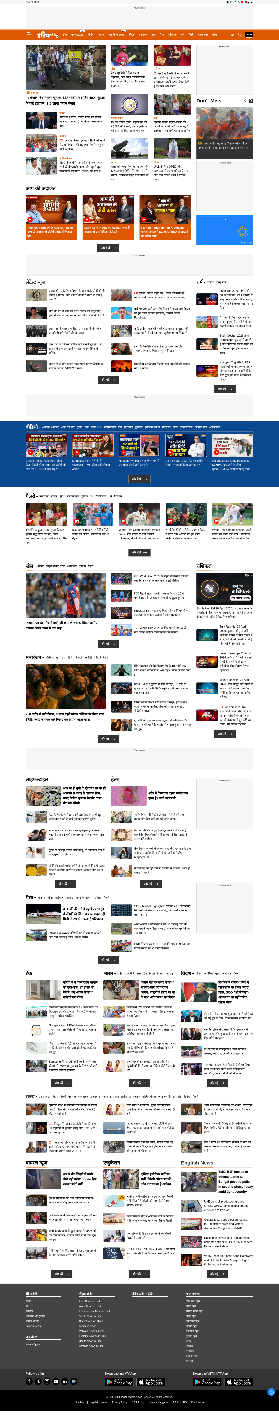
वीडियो (91, 34)
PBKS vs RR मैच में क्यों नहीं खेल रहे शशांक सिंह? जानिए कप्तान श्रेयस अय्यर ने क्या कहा (61, 625)
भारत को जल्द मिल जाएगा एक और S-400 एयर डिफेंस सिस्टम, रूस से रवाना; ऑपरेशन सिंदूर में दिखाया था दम (129, 173)
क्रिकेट (41, 566)
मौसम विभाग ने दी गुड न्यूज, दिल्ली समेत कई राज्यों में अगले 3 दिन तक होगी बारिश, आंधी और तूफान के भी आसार (150, 1146)
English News (33, 1326)
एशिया (199, 973)
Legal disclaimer (98, 1402)
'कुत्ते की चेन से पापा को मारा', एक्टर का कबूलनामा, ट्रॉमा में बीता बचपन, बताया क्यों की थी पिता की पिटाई (76, 313)
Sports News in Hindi (90, 1316)
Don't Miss (208, 100)
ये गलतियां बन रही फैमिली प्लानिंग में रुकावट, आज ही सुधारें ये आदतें (162, 870)
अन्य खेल (72, 566)
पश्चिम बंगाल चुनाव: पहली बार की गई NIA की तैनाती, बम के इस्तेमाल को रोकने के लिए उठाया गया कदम (129, 126)
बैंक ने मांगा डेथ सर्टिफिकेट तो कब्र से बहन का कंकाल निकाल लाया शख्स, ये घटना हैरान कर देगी (227, 1146)
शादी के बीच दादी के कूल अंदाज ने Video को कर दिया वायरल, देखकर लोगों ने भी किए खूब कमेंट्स (72, 1235)
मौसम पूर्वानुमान (33, 1344)
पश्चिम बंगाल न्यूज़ (194, 1311)
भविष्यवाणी (110, 427)
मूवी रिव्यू (60, 657)
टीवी (70, 657)
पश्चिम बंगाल (32, 93)
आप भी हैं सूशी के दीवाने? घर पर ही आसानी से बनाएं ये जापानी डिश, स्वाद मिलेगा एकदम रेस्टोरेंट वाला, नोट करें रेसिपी (84, 796)
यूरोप (217, 973)
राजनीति (129, 973)
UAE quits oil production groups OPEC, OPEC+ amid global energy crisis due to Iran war (226, 1206)
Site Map (80, 1402)
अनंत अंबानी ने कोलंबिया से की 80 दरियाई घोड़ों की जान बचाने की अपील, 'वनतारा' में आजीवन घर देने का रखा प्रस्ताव (162, 928)
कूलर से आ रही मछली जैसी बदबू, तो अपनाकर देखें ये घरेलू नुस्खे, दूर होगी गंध (76, 852)
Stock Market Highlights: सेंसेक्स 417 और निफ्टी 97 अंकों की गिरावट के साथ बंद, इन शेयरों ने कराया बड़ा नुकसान (162, 910)
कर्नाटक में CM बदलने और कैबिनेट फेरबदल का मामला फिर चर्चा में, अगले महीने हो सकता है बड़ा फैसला (150, 1011)
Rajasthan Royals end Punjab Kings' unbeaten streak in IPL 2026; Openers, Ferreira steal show (228, 1242)
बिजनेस (118, 496)
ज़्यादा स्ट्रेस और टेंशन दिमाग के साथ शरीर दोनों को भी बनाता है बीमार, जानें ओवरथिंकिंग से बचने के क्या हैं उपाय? (77, 295)
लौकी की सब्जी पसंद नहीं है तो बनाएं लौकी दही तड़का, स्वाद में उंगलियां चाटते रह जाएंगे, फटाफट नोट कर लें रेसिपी (77, 870)
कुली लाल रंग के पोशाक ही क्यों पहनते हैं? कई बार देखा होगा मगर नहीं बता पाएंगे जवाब (73, 1217)
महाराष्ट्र (169, 973)
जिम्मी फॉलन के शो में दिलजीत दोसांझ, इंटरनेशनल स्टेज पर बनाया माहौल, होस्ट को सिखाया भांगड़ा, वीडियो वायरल (160, 706)
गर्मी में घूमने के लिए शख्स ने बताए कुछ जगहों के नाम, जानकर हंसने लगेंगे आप (72, 1253)
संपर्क (28, 1301)
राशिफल (172, 34)
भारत (101, 34)
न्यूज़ (87, 427)
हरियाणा (114, 1096)
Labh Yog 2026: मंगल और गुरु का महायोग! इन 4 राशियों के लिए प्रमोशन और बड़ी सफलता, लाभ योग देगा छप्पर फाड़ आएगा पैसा (236, 299)
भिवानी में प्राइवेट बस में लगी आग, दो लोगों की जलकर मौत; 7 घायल (162, 366)
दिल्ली (160, 973)
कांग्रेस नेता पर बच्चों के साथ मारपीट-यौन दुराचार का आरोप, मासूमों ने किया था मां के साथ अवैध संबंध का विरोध (158, 990)
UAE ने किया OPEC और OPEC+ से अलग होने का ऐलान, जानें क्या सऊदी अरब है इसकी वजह (171, 173)
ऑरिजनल (214, 427)
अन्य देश (226, 973)
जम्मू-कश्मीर (164, 1096)
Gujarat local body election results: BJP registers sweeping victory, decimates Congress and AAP (226, 1224)
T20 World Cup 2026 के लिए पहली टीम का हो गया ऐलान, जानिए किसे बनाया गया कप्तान (160, 630)
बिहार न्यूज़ (191, 1316)
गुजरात (62, 136)
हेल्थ (214, 34)
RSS (175, 1402)
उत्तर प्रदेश (141, 973)
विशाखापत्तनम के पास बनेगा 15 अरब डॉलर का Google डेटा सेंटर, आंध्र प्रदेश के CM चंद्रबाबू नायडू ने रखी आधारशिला (73, 1011)
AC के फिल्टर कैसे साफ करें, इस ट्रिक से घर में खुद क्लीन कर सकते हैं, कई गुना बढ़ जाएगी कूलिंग (75, 817)
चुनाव (79, 427)
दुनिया (84, 496)
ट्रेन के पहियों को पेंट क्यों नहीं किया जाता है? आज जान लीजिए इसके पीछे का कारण (71, 1200)
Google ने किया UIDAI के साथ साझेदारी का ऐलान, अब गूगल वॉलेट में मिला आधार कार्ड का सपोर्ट (73, 1029)
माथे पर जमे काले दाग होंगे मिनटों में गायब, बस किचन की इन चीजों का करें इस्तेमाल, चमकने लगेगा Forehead (162, 313)
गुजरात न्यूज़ (191, 1336)
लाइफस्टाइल (186, 427)
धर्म (182, 34)
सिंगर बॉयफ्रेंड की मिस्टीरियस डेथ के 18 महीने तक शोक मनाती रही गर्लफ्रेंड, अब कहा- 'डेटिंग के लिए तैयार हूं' (162, 670)
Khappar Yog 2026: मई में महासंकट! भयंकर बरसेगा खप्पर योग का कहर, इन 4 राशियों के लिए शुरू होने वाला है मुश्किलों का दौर (236, 371)
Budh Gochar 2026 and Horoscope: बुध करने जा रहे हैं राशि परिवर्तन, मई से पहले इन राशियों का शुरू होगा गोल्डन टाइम (236, 344)
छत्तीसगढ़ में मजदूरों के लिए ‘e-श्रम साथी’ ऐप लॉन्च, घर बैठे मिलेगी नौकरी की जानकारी (75, 330)
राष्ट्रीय (120, 973)
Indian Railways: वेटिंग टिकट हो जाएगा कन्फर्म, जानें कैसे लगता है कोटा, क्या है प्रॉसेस (75, 935)
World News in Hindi (90, 1306)
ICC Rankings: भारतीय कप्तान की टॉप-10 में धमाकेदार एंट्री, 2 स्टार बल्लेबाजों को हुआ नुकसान (159, 595)
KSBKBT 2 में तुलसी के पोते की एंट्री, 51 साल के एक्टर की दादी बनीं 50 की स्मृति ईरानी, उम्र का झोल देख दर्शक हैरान (161, 688)
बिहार (152, 973)
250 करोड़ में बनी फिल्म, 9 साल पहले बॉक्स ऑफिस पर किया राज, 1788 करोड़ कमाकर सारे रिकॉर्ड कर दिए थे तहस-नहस (65, 717)
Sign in (249, 2)
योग (120, 427)
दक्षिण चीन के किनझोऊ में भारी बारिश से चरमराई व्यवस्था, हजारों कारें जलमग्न (225, 1051)
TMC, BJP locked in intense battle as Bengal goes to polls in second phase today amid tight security (235, 1181)
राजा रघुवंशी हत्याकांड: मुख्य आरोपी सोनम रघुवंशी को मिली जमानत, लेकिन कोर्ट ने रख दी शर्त (151, 1066)
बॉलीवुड (50, 657)
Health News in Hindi (90, 1341)
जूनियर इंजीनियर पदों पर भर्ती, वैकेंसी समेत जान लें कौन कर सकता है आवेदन (156, 1179)
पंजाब (105, 1096)
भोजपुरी (78, 657)
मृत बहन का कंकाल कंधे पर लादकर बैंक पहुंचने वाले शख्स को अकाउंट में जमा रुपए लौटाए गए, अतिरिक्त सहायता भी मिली (151, 1029)
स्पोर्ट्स (54, 496)
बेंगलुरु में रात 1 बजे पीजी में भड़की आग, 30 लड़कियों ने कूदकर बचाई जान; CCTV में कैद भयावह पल (72, 1128)
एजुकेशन (111, 1163)
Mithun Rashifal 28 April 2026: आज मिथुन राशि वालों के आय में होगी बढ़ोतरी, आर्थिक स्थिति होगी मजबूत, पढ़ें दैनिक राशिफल (236, 656)
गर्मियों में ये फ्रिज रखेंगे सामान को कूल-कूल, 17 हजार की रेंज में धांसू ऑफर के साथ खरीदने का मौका (80, 990)
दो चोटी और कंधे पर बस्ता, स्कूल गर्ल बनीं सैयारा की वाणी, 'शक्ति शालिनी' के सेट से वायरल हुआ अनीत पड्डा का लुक (162, 724)
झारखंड (177, 1096)
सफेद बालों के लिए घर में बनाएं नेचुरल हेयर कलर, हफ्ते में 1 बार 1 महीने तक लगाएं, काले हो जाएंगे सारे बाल (76, 834)
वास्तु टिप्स (221, 282)
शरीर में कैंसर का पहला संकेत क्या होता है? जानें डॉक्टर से (168, 796)
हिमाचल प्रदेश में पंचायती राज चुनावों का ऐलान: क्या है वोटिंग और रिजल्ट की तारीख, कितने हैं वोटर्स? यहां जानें (151, 1048)
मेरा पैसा (97, 897)
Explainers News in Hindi (93, 1336)
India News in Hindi (89, 1301)
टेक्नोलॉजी (101, 496)
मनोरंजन (143, 34)
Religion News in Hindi (91, 1331)
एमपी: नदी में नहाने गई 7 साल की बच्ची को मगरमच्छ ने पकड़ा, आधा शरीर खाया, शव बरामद (159, 295)
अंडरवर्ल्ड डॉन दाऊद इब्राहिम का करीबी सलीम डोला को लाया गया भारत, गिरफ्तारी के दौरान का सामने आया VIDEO (72, 1147)
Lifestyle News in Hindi (91, 1346)
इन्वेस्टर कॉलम (32, 1321)
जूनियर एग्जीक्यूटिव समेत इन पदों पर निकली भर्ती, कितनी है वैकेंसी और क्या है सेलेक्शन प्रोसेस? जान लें (150, 1201)
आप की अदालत (41, 188)
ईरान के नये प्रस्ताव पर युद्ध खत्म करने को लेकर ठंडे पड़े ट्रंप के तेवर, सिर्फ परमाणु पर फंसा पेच (228, 1016)
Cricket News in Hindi (91, 1321)
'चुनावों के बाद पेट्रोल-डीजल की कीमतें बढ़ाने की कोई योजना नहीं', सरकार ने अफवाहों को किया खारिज (172, 126)
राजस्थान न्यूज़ (192, 1331)
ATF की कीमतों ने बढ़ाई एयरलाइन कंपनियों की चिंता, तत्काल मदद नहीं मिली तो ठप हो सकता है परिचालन (84, 914)
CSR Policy (138, 1402)
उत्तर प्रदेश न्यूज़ (193, 1301)
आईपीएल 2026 (117, 34)
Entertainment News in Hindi (94, 1311)
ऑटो (50, 897)
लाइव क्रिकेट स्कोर (55, 566)
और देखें (108, 248)
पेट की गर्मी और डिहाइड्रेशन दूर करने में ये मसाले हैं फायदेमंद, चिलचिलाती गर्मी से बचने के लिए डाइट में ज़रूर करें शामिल (160, 834)
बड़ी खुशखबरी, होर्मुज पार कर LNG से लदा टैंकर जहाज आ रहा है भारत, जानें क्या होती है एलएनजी (150, 1128)
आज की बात (68, 427)
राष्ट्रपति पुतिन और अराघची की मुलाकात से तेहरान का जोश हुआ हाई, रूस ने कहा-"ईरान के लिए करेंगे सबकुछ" (228, 1034)
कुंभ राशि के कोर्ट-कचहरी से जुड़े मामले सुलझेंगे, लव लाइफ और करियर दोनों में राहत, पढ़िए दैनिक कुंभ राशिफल (75, 348)
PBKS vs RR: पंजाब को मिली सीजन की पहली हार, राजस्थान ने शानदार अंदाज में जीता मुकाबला (162, 613)
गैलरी (191, 34)
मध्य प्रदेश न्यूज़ (192, 1321)
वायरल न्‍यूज (36, 1163)
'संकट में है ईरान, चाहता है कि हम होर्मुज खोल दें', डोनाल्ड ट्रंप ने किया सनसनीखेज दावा (80, 121)
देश (91, 496)
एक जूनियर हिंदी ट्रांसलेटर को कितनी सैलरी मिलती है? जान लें (149, 1235)
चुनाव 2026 (77, 34)
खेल (153, 34)
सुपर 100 (96, 427)
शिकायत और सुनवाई (35, 1316)
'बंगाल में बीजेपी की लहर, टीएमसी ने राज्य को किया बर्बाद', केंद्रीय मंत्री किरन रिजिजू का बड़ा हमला (228, 1128)
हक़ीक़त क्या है (152, 427)
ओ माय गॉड (201, 427)
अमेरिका (208, 973)
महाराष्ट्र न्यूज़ (191, 1326)
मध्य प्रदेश (83, 1096)
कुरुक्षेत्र (139, 427)
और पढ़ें (108, 380)
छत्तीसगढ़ (126, 1096)
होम (65, 34)
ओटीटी (88, 657)
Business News (87, 1326)
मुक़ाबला (128, 427)
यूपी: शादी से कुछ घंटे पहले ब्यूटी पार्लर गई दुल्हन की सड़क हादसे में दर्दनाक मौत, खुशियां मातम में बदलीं (161, 330)
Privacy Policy (119, 1402)
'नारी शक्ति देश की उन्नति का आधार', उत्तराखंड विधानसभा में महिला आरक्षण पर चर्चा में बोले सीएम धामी (228, 1109)
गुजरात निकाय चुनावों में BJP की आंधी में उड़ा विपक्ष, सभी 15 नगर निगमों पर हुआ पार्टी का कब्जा (82, 145)
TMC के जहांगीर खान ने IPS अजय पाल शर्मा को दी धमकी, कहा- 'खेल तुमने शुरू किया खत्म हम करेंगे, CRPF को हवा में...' (81, 167)
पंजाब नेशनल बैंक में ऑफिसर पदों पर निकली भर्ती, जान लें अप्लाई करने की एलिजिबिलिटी (150, 1218)
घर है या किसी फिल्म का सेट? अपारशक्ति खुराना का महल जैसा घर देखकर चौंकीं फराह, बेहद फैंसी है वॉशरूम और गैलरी (171, 80)
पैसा (162, 34)
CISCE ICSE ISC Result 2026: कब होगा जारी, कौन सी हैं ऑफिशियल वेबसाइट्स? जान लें (151, 1253)
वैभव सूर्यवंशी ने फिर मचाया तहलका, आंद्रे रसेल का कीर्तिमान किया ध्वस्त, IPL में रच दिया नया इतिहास (128, 79)
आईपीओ (59, 897)
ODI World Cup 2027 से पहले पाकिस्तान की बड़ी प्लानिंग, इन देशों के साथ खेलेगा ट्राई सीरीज (161, 578)
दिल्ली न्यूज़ (191, 1306)
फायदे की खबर (83, 897)
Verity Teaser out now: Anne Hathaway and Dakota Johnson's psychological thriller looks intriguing (228, 1260)
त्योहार (210, 282)
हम (27, 1306)
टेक (29, 973)
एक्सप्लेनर (203, 34)
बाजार (69, 897)
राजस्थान (95, 1096)
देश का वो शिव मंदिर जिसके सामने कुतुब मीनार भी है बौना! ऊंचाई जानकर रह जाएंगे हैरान (235, 322)
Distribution (197, 1402)
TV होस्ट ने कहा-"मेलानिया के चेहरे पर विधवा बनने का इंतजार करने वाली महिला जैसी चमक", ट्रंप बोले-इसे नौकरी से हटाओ (227, 1069)
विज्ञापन (29, 1311)
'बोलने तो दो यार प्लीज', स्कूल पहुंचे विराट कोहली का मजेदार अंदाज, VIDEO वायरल (76, 366)
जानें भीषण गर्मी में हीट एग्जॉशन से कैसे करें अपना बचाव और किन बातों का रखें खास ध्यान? (160, 817)
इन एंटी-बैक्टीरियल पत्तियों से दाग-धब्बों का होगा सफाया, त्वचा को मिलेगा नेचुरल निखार (158, 348)
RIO (184, 1402)
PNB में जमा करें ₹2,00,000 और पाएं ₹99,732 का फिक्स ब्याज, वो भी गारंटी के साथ (162, 946)
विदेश (131, 34)
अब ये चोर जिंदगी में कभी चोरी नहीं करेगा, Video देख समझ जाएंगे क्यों (79, 1179)
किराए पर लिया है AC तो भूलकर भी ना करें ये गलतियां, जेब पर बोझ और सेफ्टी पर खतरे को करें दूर (72, 1048)
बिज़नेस (42, 897)
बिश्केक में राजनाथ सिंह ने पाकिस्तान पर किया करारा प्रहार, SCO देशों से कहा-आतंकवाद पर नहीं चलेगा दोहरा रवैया (233, 992)
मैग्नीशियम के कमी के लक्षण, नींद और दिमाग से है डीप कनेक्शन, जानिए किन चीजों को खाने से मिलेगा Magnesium (162, 853)
